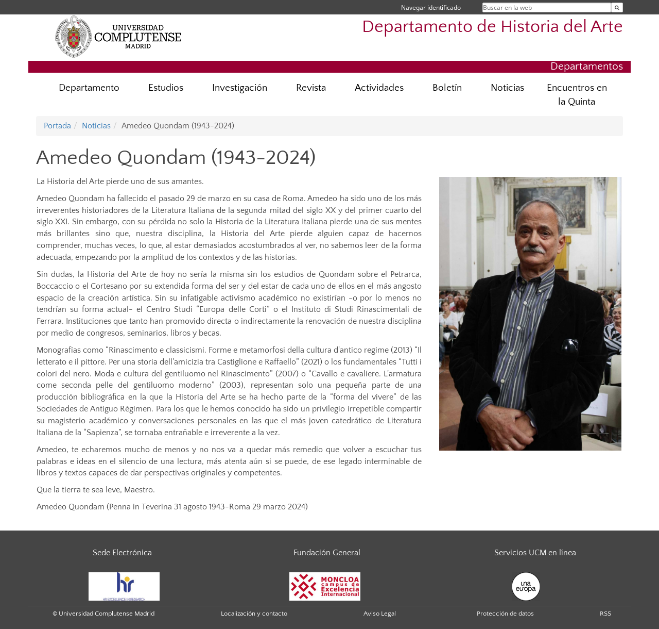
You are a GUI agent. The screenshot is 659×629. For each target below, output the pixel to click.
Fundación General (326, 552)
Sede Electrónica (122, 552)
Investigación (239, 87)
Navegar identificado (431, 7)
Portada (57, 125)
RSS (605, 613)
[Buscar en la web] (617, 7)
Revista (311, 87)
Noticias (507, 87)
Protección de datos (505, 613)
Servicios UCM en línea (535, 552)
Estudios (165, 87)
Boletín (447, 87)
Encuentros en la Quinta (577, 94)
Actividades (379, 87)
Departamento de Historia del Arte (492, 27)
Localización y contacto (254, 613)
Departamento (89, 87)
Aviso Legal (379, 613)
